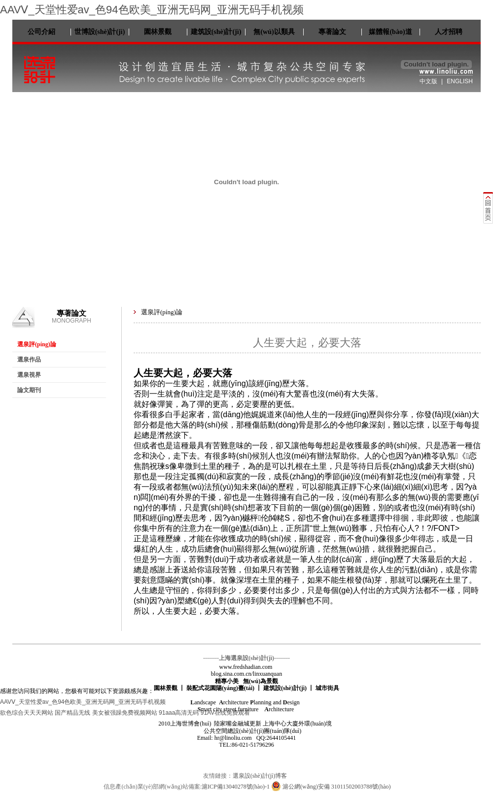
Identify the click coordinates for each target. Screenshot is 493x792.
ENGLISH (460, 81)
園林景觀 (158, 31)
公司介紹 (41, 31)
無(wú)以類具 (273, 31)
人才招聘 (448, 31)
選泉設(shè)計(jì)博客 (260, 775)
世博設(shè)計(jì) (99, 31)
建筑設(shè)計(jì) (216, 31)
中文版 (428, 81)
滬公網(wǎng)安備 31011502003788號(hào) (331, 786)
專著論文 (332, 31)
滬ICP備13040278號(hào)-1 (236, 786)
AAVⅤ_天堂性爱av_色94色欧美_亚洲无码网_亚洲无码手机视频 (152, 9)
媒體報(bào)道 (390, 31)
